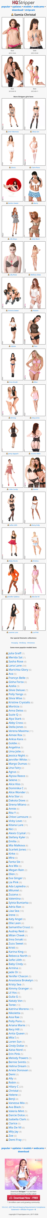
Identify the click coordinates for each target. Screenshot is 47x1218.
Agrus (12, 772)
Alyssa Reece (17, 776)
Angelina (14, 747)
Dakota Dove (17, 800)
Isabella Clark (17, 1119)
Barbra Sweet (13, 203)
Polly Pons (15, 1021)
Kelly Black (36, 239)
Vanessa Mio (17, 1103)
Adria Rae (15, 906)
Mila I (12, 1037)
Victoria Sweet (13, 310)
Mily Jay (13, 1131)
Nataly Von (16, 1000)
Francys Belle (17, 678)
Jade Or (13, 972)
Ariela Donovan (18, 1070)
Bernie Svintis (17, 1062)
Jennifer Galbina (13, 597)
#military (22, 643)
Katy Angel (15, 919)
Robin (12, 1082)
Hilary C (14, 1086)
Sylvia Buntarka (18, 902)
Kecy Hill (14, 1029)
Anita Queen (17, 1033)
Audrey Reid (16, 931)
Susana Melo (35, 453)
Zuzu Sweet (16, 943)
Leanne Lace (13, 632)
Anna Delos (16, 710)
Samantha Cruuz (19, 927)
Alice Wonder (17, 792)
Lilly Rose (13, 275)
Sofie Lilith (13, 525)
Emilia (12, 841)
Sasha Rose (16, 661)
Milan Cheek (16, 935)
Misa (35, 382)
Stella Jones (16, 727)
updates (16, 6)
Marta (35, 203)
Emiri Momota (13, 132)
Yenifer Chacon (18, 976)
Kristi (12, 947)
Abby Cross (16, 723)
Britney (13, 418)
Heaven (35, 310)
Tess (35, 346)
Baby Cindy (16, 964)
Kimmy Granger (19, 988)
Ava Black (15, 1107)
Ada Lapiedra (17, 886)
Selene (13, 780)
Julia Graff (15, 653)
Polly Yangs (16, 694)
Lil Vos (13, 992)
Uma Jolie (15, 751)
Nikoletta (14, 1013)
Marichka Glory (18, 669)
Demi (12, 1074)
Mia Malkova (17, 845)
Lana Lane (15, 665)
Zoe (11, 1135)
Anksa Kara (16, 739)
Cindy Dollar (16, 1045)
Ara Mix (13, 866)
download (17, 9)
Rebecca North (18, 956)
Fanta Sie (14, 861)
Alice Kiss (14, 784)
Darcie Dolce (17, 1115)
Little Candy (13, 489)
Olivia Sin (35, 132)
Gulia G (13, 996)
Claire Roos (35, 167)
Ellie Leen (15, 923)
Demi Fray (15, 1139)
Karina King (16, 951)
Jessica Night (17, 755)
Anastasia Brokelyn (21, 980)
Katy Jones (35, 418)
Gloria (13, 167)
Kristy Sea (15, 984)
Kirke (12, 853)
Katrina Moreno (19, 1009)
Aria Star (14, 796)
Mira (11, 857)
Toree (12, 1005)
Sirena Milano (17, 804)
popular (5, 6)
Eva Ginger (16, 878)
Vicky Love (15, 821)
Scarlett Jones (17, 849)
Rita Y (12, 812)
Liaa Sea (14, 911)
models (27, 6)
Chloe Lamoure (18, 817)
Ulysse (13, 346)
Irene (12, 915)
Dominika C (16, 788)
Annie (12, 808)
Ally (11, 1078)
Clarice (13, 1123)
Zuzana (13, 894)
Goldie (13, 743)
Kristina (35, 561)
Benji (12, 1099)
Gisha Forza (16, 682)
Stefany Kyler (17, 837)
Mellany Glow (36, 275)
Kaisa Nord (16, 1050)
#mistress (31, 643)
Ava (11, 673)
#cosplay (14, 643)
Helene (13, 1094)
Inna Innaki (13, 382)
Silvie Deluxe (17, 690)
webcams (39, 6)
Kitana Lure (16, 825)
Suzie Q (13, 714)
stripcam (30, 9)
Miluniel (14, 890)
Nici (11, 829)
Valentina (15, 898)
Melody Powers (18, 1058)
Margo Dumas (18, 763)
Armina (13, 968)
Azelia (12, 686)
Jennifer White (18, 759)
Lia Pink (36, 632)
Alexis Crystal (17, 833)
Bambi (35, 489)
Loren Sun (15, 1041)
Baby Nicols (13, 561)
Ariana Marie (17, 1025)
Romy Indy (36, 525)
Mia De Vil (35, 597)
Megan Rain (16, 870)
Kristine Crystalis (19, 702)
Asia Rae (14, 1017)
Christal (13, 1090)
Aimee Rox (15, 735)
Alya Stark (15, 718)
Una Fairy (15, 767)
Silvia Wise (15, 698)
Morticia (14, 706)
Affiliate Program (26, 1209)
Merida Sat (15, 657)
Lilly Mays (13, 239)
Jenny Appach (13, 453)
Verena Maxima (19, 731)
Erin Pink (14, 1054)
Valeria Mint (16, 1111)
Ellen (12, 874)
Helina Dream (17, 1066)
